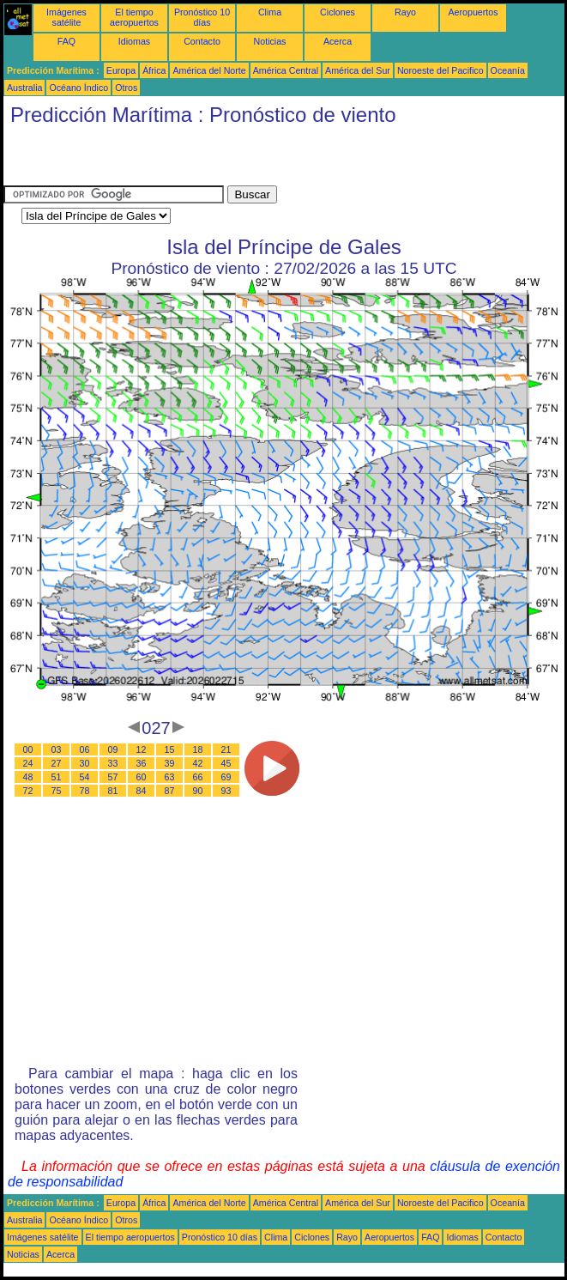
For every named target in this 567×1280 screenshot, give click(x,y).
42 (198, 763)
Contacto (202, 41)
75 (56, 791)
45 (226, 763)
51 (56, 777)
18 (198, 749)
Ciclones (337, 12)
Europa (121, 70)
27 (56, 763)
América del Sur (357, 70)
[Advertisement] (204, 159)
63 (170, 777)
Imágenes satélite (66, 17)
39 (170, 763)
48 (28, 777)
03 (56, 749)
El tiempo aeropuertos (134, 17)
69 (226, 777)
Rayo (405, 12)
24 (28, 763)
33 (113, 763)
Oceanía (508, 70)
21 (226, 749)
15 (170, 749)
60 (141, 777)
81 (113, 791)
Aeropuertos (473, 12)
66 (198, 777)
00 (28, 749)
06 (85, 749)
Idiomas (134, 41)
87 (170, 791)
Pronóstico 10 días (202, 17)
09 (113, 749)
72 (28, 791)
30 (85, 763)
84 (141, 791)
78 (85, 791)
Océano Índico (78, 87)
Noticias (270, 41)
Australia (24, 87)
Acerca (337, 41)
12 (141, 749)
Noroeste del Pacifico (440, 70)
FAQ (66, 41)
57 (113, 777)
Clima (269, 12)
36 (141, 763)
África (154, 70)
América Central (285, 70)
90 (198, 791)
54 (85, 777)
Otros (126, 87)
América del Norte (208, 70)
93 (226, 791)
